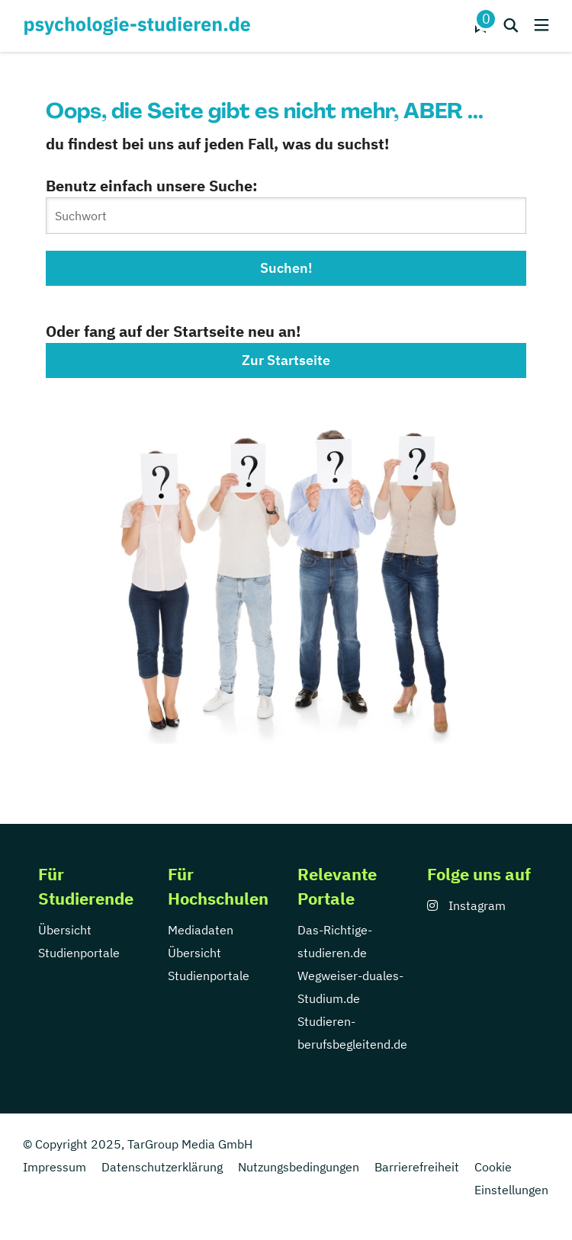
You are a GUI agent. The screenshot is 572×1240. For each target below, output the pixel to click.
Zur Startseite (286, 360)
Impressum (54, 1166)
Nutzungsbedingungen (298, 1166)
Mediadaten (200, 929)
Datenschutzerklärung (162, 1166)
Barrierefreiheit (416, 1166)
